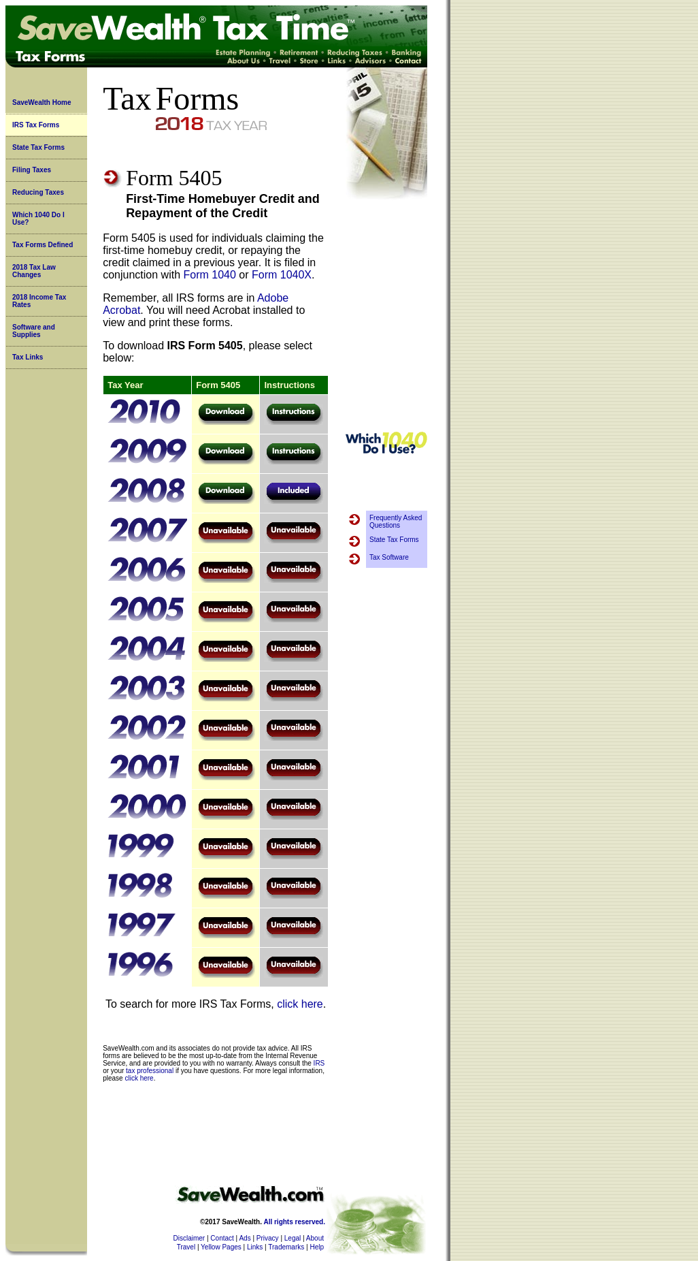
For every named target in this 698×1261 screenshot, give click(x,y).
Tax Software (389, 557)
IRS (319, 1063)
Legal (292, 1238)
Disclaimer (189, 1238)
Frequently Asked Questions (395, 521)
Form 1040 (209, 275)
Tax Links (27, 357)
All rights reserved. (294, 1222)
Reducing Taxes (38, 192)
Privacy (267, 1238)
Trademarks (286, 1247)
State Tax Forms (38, 147)
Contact (221, 1238)
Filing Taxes (31, 170)
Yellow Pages (221, 1247)
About (315, 1238)
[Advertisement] (386, 316)
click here (300, 1004)
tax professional (149, 1070)
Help (317, 1247)
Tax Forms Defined (42, 245)
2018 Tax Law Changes (34, 271)
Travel (186, 1247)
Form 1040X (282, 275)
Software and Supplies (33, 330)
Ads (244, 1238)
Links (255, 1247)
